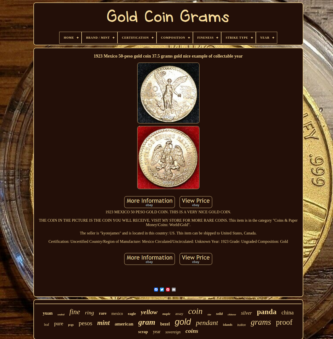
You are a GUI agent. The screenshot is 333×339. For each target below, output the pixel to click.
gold (183, 321)
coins (192, 331)
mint (103, 322)
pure (58, 323)
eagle (132, 314)
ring (89, 312)
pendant (207, 322)
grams (261, 322)
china (287, 312)
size (209, 314)
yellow (149, 312)
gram (146, 322)
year (156, 331)
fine (74, 312)
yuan (48, 313)
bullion (241, 325)
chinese (232, 314)
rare (102, 313)
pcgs (71, 324)
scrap (143, 331)
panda (266, 312)
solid (219, 314)
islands (227, 324)
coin (195, 311)
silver (246, 313)
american (124, 323)
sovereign (173, 332)
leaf (46, 324)
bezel (165, 324)
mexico (117, 313)
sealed (61, 314)
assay (179, 314)
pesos (85, 323)
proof (284, 322)
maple (166, 314)
